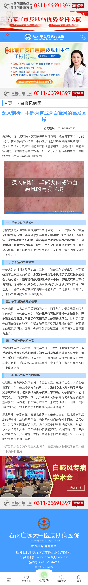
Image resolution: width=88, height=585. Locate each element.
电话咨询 (44, 577)
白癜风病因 (30, 103)
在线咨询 (26, 578)
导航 (8, 578)
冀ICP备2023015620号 (44, 567)
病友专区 (61, 578)
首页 (8, 103)
